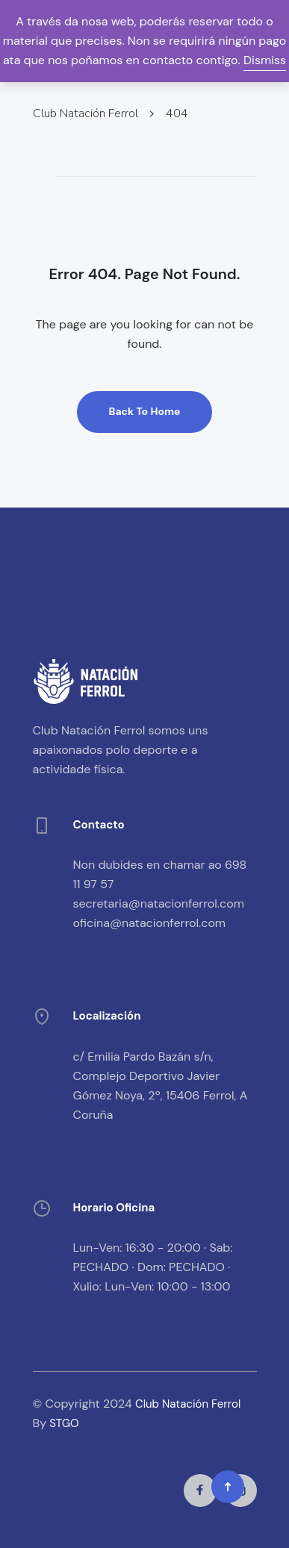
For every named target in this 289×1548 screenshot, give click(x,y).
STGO (63, 1423)
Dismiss (264, 60)
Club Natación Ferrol (187, 1403)
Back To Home (144, 411)
